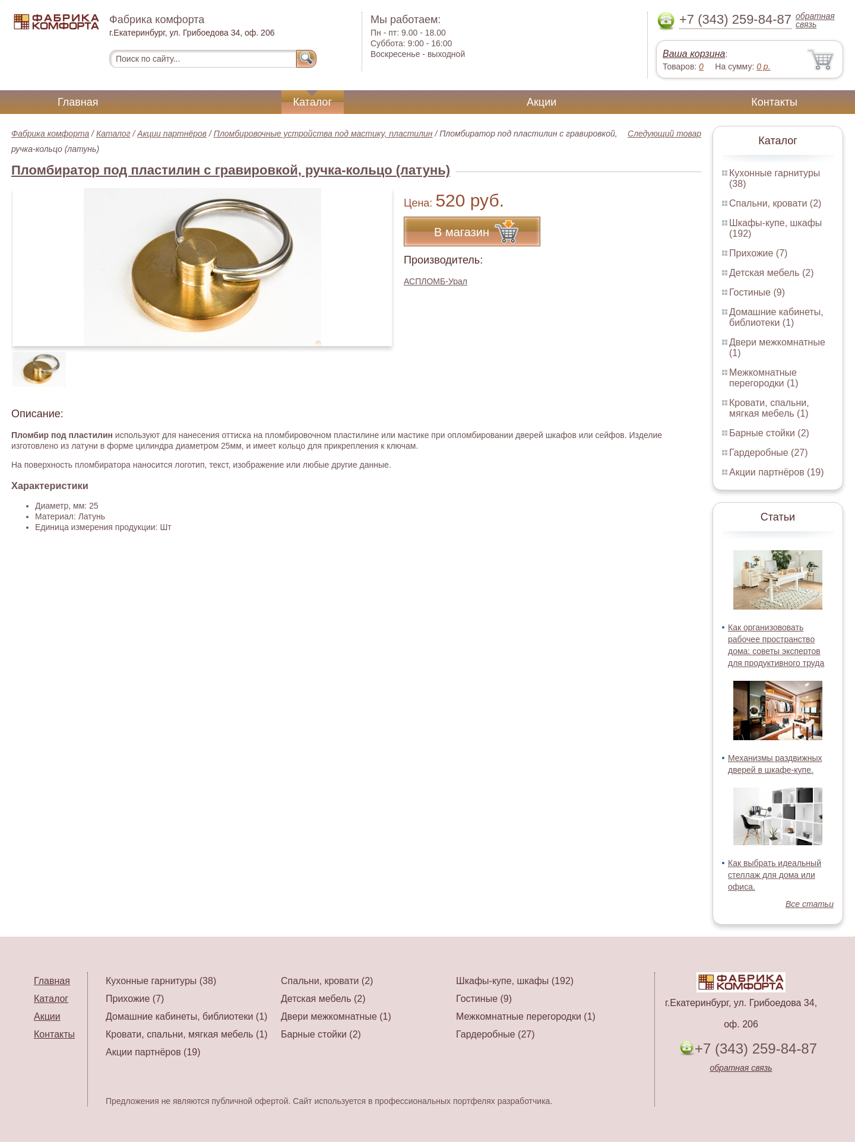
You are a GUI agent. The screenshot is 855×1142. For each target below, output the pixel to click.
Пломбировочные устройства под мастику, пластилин (323, 133)
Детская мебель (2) (771, 273)
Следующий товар (664, 133)
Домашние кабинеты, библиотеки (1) (776, 317)
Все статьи (810, 904)
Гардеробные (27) (768, 453)
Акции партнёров (172, 133)
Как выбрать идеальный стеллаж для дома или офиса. (774, 875)
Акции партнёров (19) (776, 472)
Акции (541, 102)
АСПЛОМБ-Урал (435, 281)
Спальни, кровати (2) (775, 203)
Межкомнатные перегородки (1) (763, 377)
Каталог (312, 102)
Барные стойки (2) (769, 433)
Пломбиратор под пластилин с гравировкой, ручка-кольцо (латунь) (230, 170)
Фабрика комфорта (50, 133)
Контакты (774, 102)
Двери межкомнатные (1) (336, 1016)
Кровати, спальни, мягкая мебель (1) (769, 408)
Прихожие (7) (758, 253)
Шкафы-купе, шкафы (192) (515, 981)
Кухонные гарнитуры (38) (161, 981)
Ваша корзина (694, 54)
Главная (78, 102)
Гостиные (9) (757, 292)
